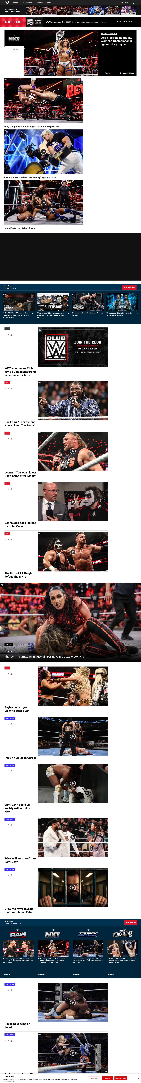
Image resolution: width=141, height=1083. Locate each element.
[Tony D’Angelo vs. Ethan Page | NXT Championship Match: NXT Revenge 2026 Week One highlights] (49, 10)
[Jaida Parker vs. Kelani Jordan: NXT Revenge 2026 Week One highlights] (112, 10)
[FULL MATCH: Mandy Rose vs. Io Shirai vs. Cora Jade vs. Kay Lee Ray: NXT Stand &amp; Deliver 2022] (128, 10)
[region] (70, 1078)
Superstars (28, 2)
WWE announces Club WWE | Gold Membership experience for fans (76, 22)
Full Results (7, 632)
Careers (6, 1067)
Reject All (107, 1078)
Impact (6, 1071)
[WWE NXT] (8, 408)
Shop (49, 2)
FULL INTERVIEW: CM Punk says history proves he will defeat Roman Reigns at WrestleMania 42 (16, 190)
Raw (7, 232)
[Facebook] (11, 49)
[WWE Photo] (70, 386)
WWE (7, 203)
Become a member (123, 22)
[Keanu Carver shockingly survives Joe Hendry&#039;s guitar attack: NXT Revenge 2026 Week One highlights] (96, 10)
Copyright (34, 1067)
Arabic (69, 1064)
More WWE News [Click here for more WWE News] (129, 162)
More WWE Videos (130, 1000)
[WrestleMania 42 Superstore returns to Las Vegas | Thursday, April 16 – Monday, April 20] (53, 176)
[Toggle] (16, 49)
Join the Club (12, 22)
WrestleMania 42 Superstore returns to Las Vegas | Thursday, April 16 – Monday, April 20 (51, 190)
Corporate (7, 1064)
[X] (14, 49)
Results (107, 69)
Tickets (40, 2)
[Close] (138, 1078)
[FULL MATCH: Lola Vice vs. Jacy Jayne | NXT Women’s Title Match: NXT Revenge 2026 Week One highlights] (33, 10)
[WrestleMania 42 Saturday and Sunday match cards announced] (122, 176)
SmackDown (10, 461)
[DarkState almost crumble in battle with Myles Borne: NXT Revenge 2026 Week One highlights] (64, 10)
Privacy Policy (35, 1064)
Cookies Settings (94, 1078)
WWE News (22, 1064)
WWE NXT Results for (109, 33)
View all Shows (131, 580)
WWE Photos (22, 1071)
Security (55, 1064)
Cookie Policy (57, 1071)
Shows (16, 2)
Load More (56, 1045)
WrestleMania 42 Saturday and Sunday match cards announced (119, 188)
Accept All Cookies (120, 1078)
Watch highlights (128, 69)
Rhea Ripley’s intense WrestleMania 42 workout (85, 188)
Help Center (56, 1067)
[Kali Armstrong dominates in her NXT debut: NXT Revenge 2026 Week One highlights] (80, 10)
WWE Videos (22, 1067)
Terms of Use (35, 1071)
